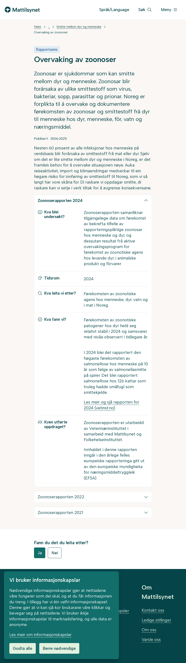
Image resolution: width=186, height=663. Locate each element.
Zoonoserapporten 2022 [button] (61, 496)
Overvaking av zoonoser (51, 32)
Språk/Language (114, 9)
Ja (40, 552)
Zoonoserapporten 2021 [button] (60, 512)
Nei (55, 552)
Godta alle (22, 648)
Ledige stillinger (156, 620)
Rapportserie (47, 49)
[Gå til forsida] (22, 10)
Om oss (149, 629)
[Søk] (145, 9)
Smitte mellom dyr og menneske (79, 26)
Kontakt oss (153, 610)
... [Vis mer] (49, 26)
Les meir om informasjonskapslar (40, 634)
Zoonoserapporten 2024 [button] (60, 200)
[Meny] (169, 9)
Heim (37, 26)
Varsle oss (151, 639)
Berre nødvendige (59, 648)
